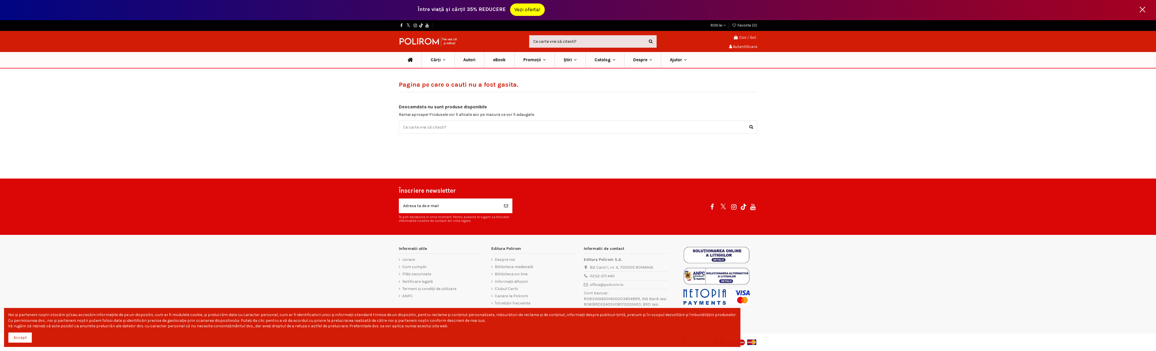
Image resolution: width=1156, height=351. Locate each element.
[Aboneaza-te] (506, 206)
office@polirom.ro (606, 284)
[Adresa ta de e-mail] (449, 206)
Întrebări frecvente (512, 303)
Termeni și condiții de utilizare (429, 288)
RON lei (718, 25)
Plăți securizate (416, 274)
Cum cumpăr (414, 266)
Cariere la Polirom (511, 296)
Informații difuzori (511, 281)
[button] (534, 60)
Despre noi (505, 259)
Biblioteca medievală (514, 266)
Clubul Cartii (506, 288)
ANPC (407, 296)
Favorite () (744, 25)
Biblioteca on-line (511, 274)
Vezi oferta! (527, 9)
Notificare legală (417, 281)
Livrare (408, 259)
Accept (20, 337)
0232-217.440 (602, 276)
